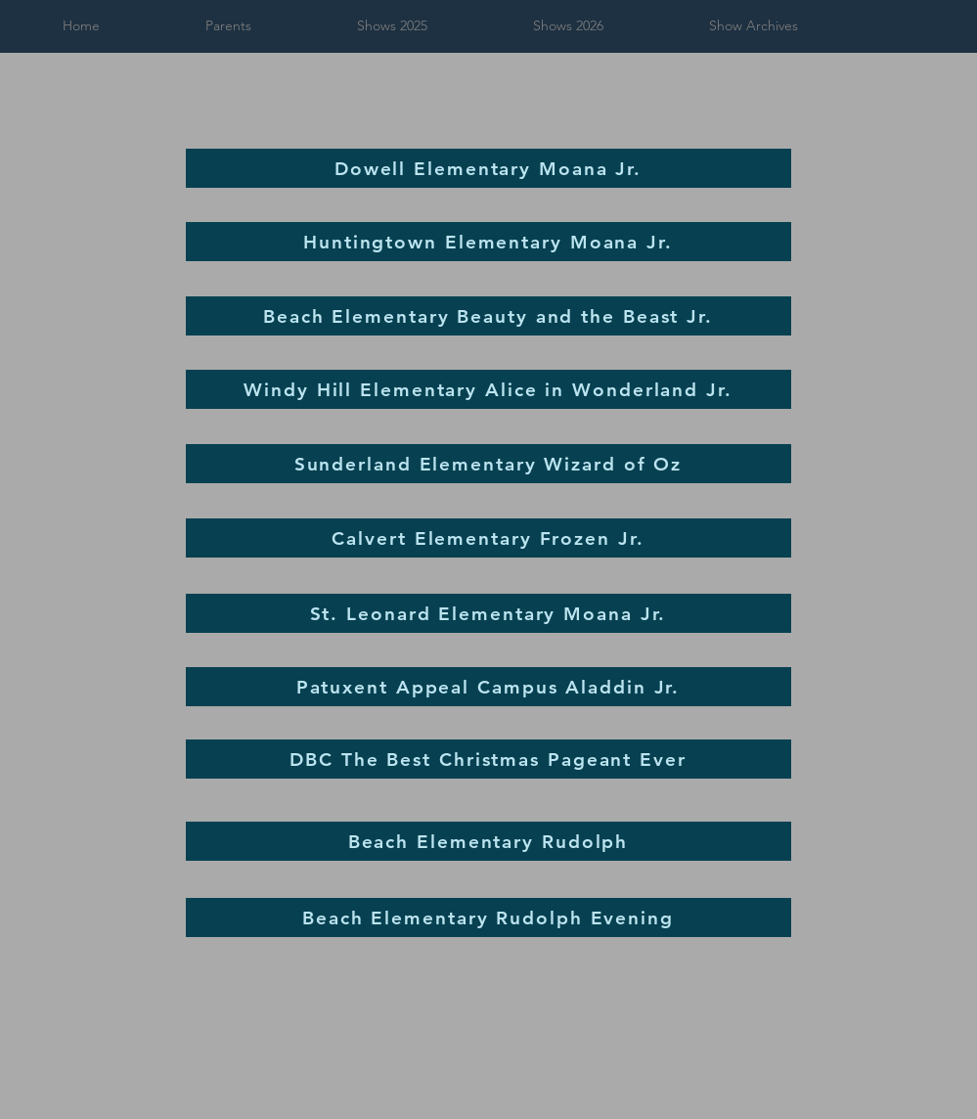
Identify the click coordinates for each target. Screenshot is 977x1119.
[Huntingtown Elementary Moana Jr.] (488, 241)
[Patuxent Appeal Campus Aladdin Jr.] (488, 686)
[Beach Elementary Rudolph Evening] (488, 917)
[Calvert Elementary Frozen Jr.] (488, 538)
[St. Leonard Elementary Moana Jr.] (488, 613)
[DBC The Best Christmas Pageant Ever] (488, 759)
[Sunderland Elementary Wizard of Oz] (488, 463)
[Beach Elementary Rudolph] (488, 841)
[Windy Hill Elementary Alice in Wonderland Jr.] (488, 389)
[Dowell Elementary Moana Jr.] (488, 168)
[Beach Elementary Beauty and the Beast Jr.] (488, 316)
